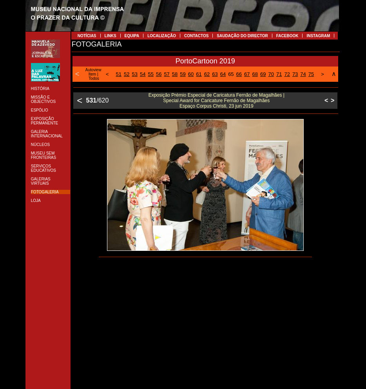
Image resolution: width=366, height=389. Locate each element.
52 (126, 74)
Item (92, 74)
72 (287, 74)
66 (239, 74)
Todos (94, 78)
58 (175, 74)
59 (182, 74)
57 (166, 74)
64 (223, 74)
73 (295, 74)
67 (247, 74)
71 (279, 74)
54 (142, 74)
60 (191, 74)
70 (271, 74)
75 (311, 74)
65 (231, 74)
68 (255, 74)
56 (158, 74)
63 (214, 74)
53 (135, 74)
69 (263, 74)
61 (198, 74)
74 (303, 74)
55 (150, 74)
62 (207, 74)
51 (118, 74)
